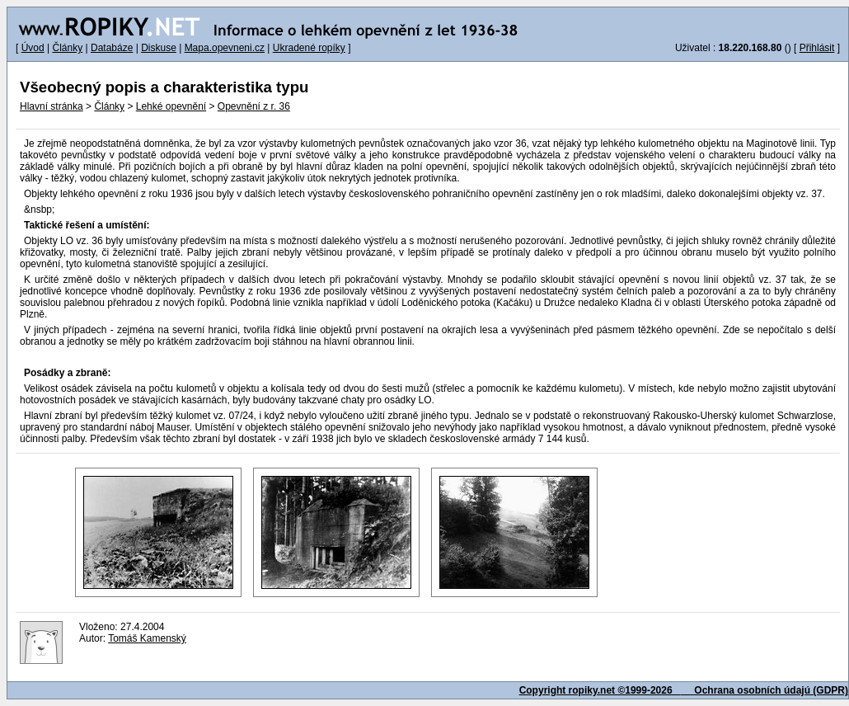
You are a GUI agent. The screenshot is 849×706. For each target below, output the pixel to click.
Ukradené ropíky (309, 48)
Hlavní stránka (51, 106)
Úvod (33, 48)
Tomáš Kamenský (147, 638)
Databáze (112, 48)
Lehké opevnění (171, 106)
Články (67, 48)
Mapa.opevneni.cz (225, 48)
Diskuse (158, 48)
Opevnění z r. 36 (254, 106)
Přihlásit (817, 48)
